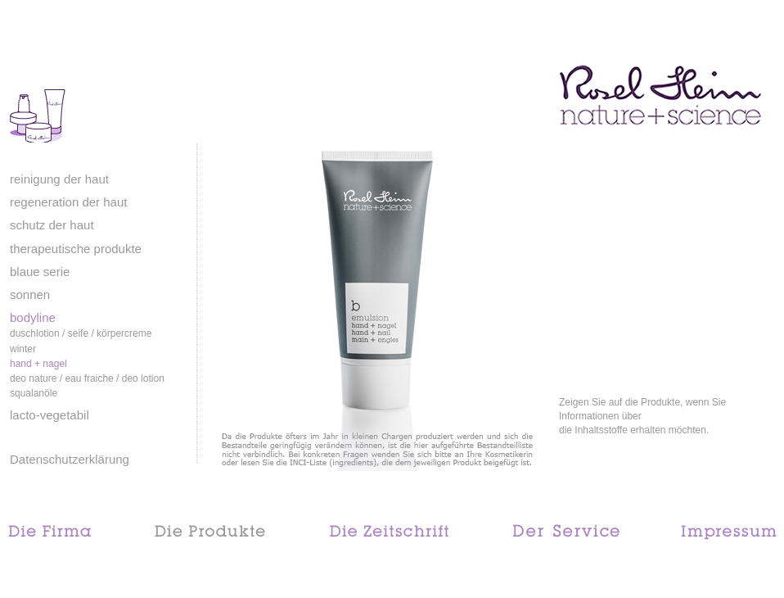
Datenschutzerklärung (69, 459)
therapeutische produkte (76, 249)
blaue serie (40, 272)
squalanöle (33, 393)
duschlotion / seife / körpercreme (80, 333)
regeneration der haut (68, 202)
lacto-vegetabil (49, 415)
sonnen (30, 294)
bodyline (33, 317)
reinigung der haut (59, 179)
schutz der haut (52, 225)
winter (23, 349)
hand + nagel (38, 363)
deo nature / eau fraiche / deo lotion (87, 378)
